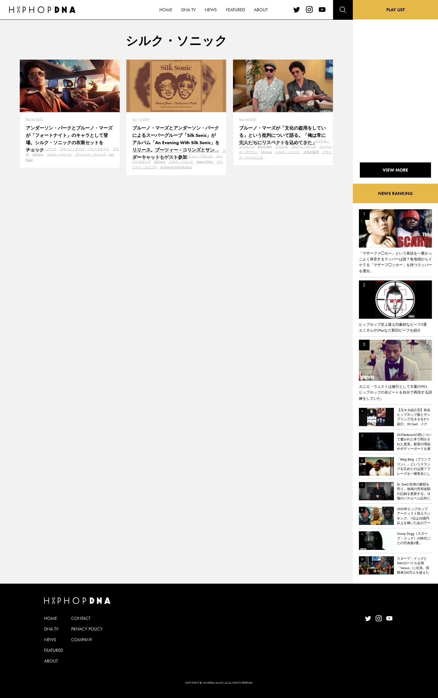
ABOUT (51, 661)
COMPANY (81, 640)
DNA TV (51, 629)
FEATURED (53, 650)
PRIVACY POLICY (87, 629)
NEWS (50, 640)
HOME (50, 618)
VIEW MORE (395, 170)
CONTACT (80, 618)
